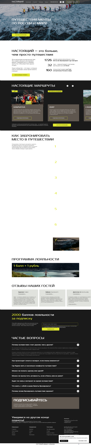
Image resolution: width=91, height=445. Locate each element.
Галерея (13, 434)
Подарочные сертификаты (52, 434)
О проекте (14, 429)
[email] (60, 324)
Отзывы (48, 431)
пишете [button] (59, 149)
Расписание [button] (28, 2)
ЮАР (30, 432)
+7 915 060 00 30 (67, 421)
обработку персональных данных (59, 327)
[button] (72, 2)
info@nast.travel (67, 422)
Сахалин (31, 431)
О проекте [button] (35, 2)
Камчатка (31, 429)
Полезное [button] (41, 2)
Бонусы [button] (46, 2)
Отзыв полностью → (72, 304)
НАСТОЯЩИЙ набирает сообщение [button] (45, 444)
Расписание (31, 434)
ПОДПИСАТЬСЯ (50, 329)
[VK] (63, 2)
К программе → (77, 293)
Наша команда (15, 431)
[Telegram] (61, 2)
